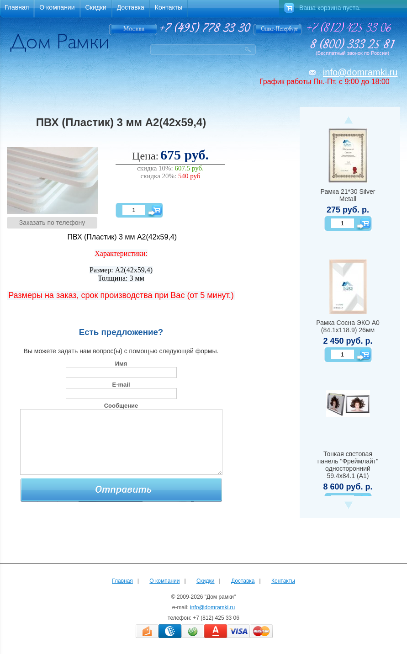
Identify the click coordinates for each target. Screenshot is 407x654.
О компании (164, 581)
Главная (122, 581)
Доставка (243, 581)
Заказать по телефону (52, 222)
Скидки (205, 581)
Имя (121, 363)
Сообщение (121, 405)
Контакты (283, 581)
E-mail (121, 384)
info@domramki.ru (360, 72)
